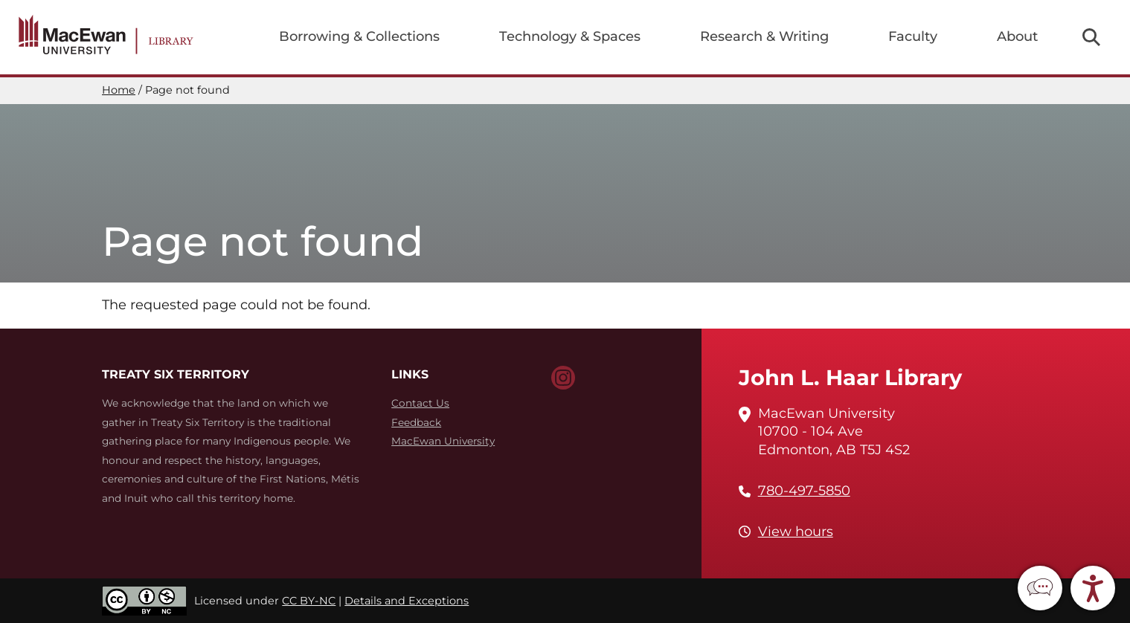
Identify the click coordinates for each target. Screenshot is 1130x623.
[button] (1040, 588)
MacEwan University (443, 441)
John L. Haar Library (850, 377)
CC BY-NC (309, 600)
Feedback (416, 422)
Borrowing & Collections (359, 36)
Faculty (912, 36)
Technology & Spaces (570, 36)
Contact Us (420, 403)
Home (118, 90)
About (1017, 36)
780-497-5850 (804, 490)
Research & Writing (764, 36)
